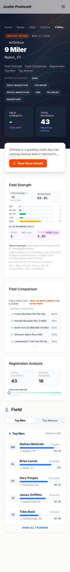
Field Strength (13, 66)
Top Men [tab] (20, 420)
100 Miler (53, 92)
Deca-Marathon (17, 85)
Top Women (25, 70)
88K (38, 92)
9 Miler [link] (59, 27)
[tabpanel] (35, 480)
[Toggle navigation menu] (63, 6)
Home (8, 27)
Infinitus (45, 27)
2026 (32, 27)
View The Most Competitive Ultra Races (45, 302)
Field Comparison (36, 66)
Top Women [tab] (49, 420)
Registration (57, 66)
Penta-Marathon (18, 92)
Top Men (9, 70)
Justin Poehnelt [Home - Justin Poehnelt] (17, 6)
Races (20, 27)
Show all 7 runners (35, 527)
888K (35, 78)
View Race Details (28, 163)
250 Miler (41, 85)
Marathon (14, 99)
